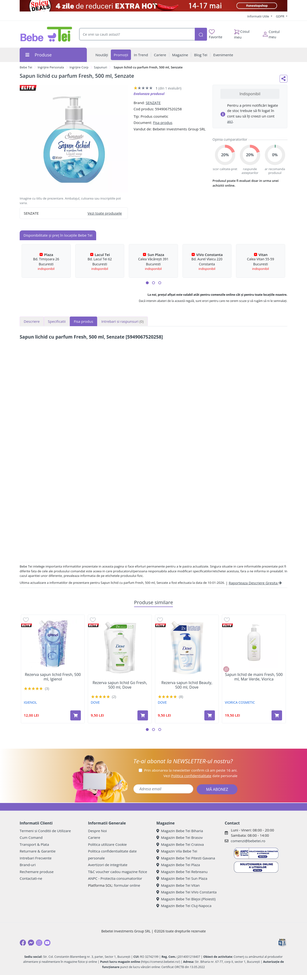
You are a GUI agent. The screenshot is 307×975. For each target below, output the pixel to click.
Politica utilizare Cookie (107, 844)
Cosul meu (242, 33)
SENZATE (153, 102)
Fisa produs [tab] (83, 321)
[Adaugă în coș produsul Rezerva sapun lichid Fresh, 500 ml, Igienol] (75, 715)
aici (230, 121)
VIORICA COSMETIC (240, 702)
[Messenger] (31, 943)
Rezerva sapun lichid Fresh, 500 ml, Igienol (53, 676)
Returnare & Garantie (38, 851)
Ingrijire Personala (51, 67)
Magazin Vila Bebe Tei (176, 851)
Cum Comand (31, 837)
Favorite (215, 34)
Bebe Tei (26, 67)
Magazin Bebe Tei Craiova (180, 844)
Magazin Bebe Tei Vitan (178, 885)
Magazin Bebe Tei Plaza (178, 864)
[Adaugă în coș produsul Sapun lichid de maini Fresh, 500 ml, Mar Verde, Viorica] (277, 715)
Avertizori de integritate (107, 864)
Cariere (94, 837)
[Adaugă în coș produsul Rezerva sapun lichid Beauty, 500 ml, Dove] (209, 715)
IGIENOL (30, 702)
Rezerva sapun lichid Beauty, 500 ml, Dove (186, 685)
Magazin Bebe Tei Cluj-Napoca (184, 905)
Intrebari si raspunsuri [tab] (122, 321)
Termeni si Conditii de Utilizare (45, 830)
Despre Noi (97, 830)
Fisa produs (162, 122)
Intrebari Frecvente (36, 858)
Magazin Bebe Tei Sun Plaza (181, 878)
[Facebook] (23, 943)
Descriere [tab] (32, 321)
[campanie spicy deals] (153, 5)
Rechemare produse (36, 871)
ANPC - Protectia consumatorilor (115, 878)
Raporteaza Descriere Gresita (255, 582)
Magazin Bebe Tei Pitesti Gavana (185, 858)
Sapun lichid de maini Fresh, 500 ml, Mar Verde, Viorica (254, 676)
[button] (147, 282)
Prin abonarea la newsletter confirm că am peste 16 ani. (190, 770)
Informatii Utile (258, 16)
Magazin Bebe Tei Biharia (179, 830)
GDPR (280, 16)
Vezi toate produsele (105, 213)
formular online (127, 885)
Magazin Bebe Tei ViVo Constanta (186, 892)
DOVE (95, 702)
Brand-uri (27, 864)
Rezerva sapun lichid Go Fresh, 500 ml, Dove (120, 685)
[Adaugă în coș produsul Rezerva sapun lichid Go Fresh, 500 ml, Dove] (142, 715)
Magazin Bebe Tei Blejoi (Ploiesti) (186, 899)
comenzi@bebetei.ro (248, 840)
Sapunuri (100, 67)
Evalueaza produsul (149, 93)
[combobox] (137, 34)
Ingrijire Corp (79, 67)
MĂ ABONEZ (217, 789)
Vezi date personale (200, 775)
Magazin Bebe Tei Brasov (179, 837)
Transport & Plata (34, 844)
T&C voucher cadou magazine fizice (117, 871)
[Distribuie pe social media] (283, 79)
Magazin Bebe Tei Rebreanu (181, 871)
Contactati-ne (31, 878)
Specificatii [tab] (57, 321)
